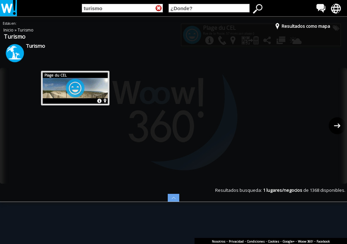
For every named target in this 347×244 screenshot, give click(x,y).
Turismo (26, 30)
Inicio (9, 30)
